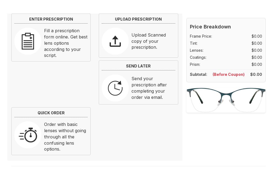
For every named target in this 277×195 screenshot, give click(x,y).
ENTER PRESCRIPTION (51, 19)
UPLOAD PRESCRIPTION (138, 19)
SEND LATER (138, 66)
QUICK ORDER (51, 112)
